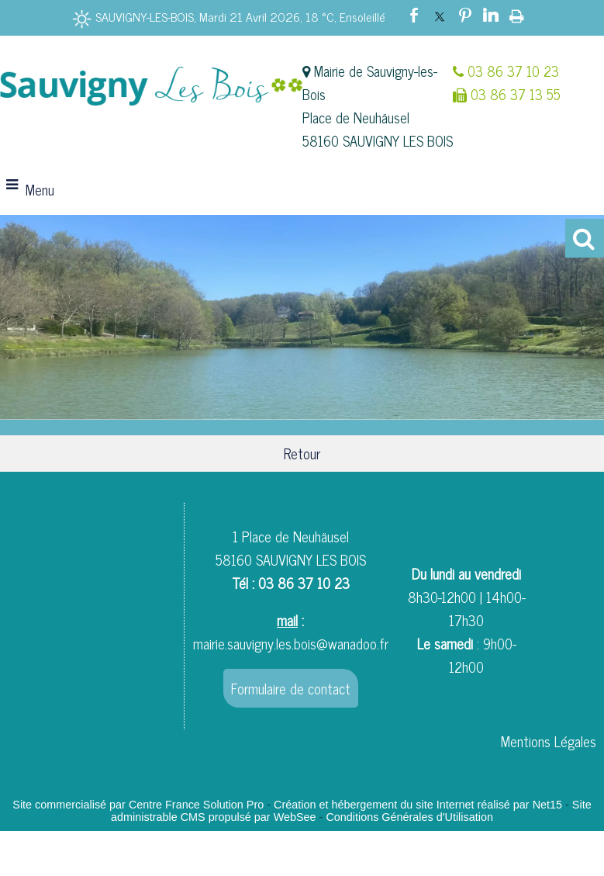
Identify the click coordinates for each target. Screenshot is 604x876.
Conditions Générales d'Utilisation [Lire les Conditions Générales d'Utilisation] (409, 817)
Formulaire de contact (290, 688)
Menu (40, 189)
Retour (302, 453)
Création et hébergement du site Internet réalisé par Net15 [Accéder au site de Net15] (418, 804)
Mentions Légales (548, 741)
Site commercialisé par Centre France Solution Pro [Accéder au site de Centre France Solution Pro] (138, 804)
